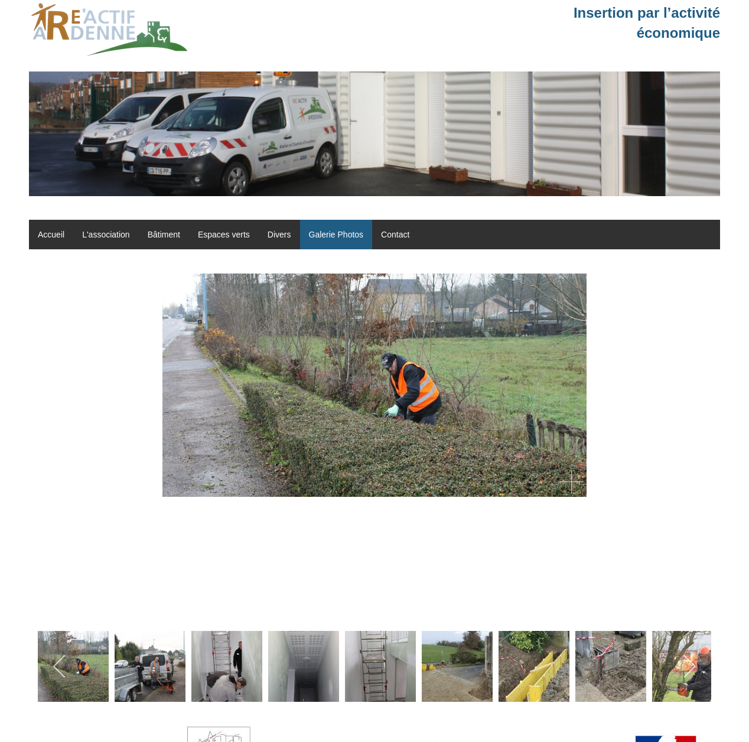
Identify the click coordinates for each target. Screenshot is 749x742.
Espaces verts (224, 234)
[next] (689, 666)
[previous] (60, 666)
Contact (395, 234)
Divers (279, 234)
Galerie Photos (336, 234)
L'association (106, 234)
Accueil (51, 234)
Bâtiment (164, 234)
